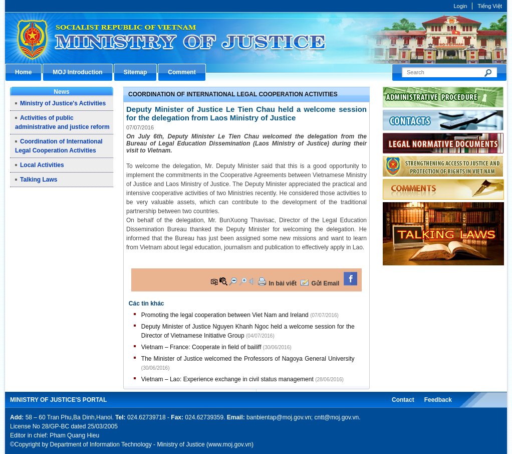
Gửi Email (325, 283)
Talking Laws (38, 179)
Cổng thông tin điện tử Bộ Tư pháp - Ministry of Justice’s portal (256, 38)
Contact (403, 399)
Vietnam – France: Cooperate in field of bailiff (201, 347)
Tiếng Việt (489, 6)
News (61, 91)
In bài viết (283, 283)
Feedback (438, 399)
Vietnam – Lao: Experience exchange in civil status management (227, 379)
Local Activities (42, 165)
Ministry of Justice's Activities (63, 103)
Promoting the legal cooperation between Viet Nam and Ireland (225, 315)
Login (460, 6)
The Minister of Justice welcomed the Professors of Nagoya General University (248, 358)
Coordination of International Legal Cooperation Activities (233, 94)
